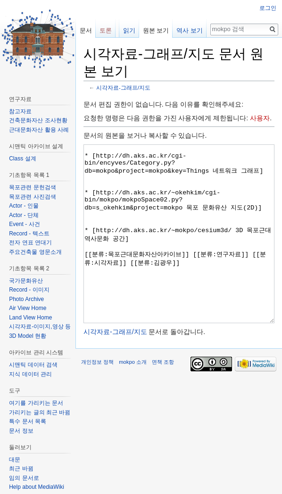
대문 (14, 459)
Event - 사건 (24, 224)
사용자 (260, 118)
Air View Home (27, 308)
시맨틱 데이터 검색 (33, 364)
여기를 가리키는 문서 (36, 403)
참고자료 (20, 111)
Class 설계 (22, 158)
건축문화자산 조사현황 (38, 120)
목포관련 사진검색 (32, 196)
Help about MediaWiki (36, 487)
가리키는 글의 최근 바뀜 (39, 412)
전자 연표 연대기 (30, 242)
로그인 (267, 8)
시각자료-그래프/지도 (123, 87)
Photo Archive (26, 299)
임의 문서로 (24, 478)
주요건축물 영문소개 (35, 252)
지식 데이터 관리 (30, 374)
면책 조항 (163, 397)
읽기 (129, 30)
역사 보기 (189, 30)
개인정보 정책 (97, 397)
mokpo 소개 (133, 397)
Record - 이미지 (29, 289)
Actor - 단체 (24, 215)
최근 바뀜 (21, 468)
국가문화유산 (26, 280)
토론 (106, 30)
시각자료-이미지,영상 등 (40, 326)
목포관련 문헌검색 (32, 187)
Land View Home (30, 317)
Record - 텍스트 (29, 233)
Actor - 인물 (24, 205)
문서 (86, 30)
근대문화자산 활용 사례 (39, 129)
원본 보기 (156, 30)
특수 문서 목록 (27, 421)
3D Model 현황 (27, 336)
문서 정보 (21, 430)
